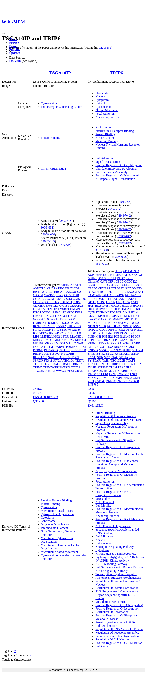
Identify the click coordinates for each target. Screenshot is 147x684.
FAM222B (108, 295)
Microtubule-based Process (57, 510)
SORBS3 (64, 357)
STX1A (58, 360)
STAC (114, 357)
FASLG (136, 295)
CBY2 (59, 295)
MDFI (49, 340)
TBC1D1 (68, 360)
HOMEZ (52, 322)
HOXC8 (93, 309)
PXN (113, 343)
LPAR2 (92, 319)
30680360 (101, 249)
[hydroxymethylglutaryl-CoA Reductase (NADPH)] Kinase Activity (120, 558)
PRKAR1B (51, 350)
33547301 (101, 263)
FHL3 (78, 312)
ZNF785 (93, 384)
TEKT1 (80, 360)
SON (100, 357)
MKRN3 (49, 343)
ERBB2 (121, 291)
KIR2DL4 (131, 312)
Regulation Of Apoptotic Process (115, 416)
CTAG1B (51, 309)
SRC (107, 357)
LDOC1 (79, 333)
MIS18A (38, 343)
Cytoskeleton (49, 103)
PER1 (115, 333)
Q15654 (93, 401)
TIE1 (122, 364)
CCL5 (117, 285)
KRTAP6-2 (56, 333)
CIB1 (65, 305)
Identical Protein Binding (56, 500)
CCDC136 (79, 298)
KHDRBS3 (74, 326)
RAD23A (123, 343)
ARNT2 (101, 274)
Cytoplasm (102, 100)
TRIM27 (76, 364)
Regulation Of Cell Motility (112, 639)
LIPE (36, 336)
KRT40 (66, 329)
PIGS (123, 333)
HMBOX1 (39, 322)
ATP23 (118, 274)
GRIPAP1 (69, 319)
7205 (91, 388)
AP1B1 (50, 288)
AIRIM (65, 285)
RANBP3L (136, 343)
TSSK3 (133, 370)
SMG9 (135, 353)
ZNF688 (133, 381)
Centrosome (48, 521)
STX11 (48, 360)
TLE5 (46, 364)
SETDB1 (137, 350)
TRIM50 (48, 367)
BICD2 (74, 288)
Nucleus (100, 96)
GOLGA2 (55, 315)
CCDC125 (53, 298)
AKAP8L (76, 285)
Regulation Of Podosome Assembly (117, 632)
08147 (37, 393)
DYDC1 (47, 312)
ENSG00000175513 (45, 397)
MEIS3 (58, 340)
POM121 (108, 336)
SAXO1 (104, 350)
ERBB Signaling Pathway (111, 564)
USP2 (133, 374)
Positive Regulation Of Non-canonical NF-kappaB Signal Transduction (118, 177)
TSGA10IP (60, 72)
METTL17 (130, 319)
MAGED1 (76, 336)
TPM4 (113, 367)
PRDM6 (38, 350)
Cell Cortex (102, 646)
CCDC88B (52, 302)
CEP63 (47, 305)
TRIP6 (116, 72)
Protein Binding (50, 137)
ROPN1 (60, 353)
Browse (14, 42)
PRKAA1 (108, 340)
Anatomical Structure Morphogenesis (118, 577)
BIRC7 (49, 291)
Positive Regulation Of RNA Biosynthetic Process (113, 493)
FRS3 (36, 315)
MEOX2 (69, 340)
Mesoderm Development (110, 601)
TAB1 (106, 360)
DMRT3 (136, 288)
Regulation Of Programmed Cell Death (119, 419)
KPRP (101, 315)
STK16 (123, 357)
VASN (92, 377)
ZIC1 (91, 381)
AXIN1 (92, 278)
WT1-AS (108, 377)
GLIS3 (101, 302)
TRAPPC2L (95, 370)
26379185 (48, 241)
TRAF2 (55, 364)
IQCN (91, 312)
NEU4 (102, 326)
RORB (70, 353)
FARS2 (119, 295)
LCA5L (68, 333)
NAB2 (81, 343)
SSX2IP (38, 360)
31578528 (64, 244)
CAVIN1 (49, 295)
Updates (14, 53)
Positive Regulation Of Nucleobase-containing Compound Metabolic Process (117, 464)
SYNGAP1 (94, 360)
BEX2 (121, 278)
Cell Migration (104, 536)
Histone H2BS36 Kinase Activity (115, 553)
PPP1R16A (94, 340)
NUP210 (93, 329)
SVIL (132, 357)
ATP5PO (129, 274)
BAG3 (102, 278)
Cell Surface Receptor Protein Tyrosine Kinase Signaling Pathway (119, 569)
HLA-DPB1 (102, 305)
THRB (114, 364)
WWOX (61, 370)
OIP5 (111, 329)
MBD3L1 (39, 340)
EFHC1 (57, 312)
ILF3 (118, 309)
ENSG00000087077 (100, 397)
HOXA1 (116, 305)
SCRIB (126, 350)
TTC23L (38, 370)
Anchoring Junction (107, 117)
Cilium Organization (53, 168)
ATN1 (110, 274)
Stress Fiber (102, 93)
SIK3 (102, 353)
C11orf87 (93, 281)
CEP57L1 (128, 285)
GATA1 (131, 298)
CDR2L (38, 305)
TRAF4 (65, 364)
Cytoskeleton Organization (57, 514)
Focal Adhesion (104, 113)
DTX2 (92, 291)
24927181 (66, 220)
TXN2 (112, 374)
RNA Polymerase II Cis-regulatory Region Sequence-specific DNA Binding (116, 595)
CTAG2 (115, 288)
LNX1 (135, 315)
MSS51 (60, 343)
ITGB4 (100, 312)
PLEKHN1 (94, 336)
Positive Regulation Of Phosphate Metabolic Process (116, 617)
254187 (37, 388)
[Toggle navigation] (3, 33)
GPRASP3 (56, 319)
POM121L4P (122, 336)
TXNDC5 (123, 374)
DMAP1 (75, 309)
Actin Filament (104, 502)
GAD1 (122, 298)
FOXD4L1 (102, 298)
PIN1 (130, 333)
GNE (119, 302)
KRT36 (56, 329)
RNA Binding (103, 127)
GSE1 (134, 302)
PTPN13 (93, 343)
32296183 (105, 47)
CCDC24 (107, 285)
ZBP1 (136, 377)
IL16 (111, 309)
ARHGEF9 (62, 288)
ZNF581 (122, 381)
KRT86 (76, 329)
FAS (128, 295)
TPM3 (104, 367)
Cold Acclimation (106, 625)
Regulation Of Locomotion (111, 612)
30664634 (47, 227)
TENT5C (103, 364)
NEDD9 (93, 326)
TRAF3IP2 (124, 367)
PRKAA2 (121, 340)
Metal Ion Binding (106, 141)
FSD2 (44, 315)
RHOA (109, 346)
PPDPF (135, 336)
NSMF (137, 326)
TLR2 (137, 364)
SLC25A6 (112, 353)
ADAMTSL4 (131, 271)
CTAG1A (39, 309)
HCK (91, 305)
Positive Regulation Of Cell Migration (118, 165)
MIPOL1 (80, 340)
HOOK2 (63, 322)
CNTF (139, 285)
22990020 (121, 256)
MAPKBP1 (105, 319)
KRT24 (46, 329)
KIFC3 (37, 329)
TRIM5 (37, 367)
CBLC (120, 281)
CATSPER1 (107, 281)
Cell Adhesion (104, 158)
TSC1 (66, 367)
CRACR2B (77, 305)
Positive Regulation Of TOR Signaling (119, 605)
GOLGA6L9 (41, 319)
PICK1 (82, 346)
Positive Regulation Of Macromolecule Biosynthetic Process (119, 455)
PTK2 (131, 340)
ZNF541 (100, 381)
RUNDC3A (40, 357)
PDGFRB (94, 333)
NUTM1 (49, 346)
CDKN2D (66, 302)
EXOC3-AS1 (135, 291)
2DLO (99, 405)
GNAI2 (110, 302)
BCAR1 (111, 278)
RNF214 (93, 350)
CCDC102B (71, 295)
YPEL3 (127, 377)
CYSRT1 (63, 309)
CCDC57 (39, 302)
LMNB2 (45, 336)
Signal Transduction (107, 161)
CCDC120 (39, 298)
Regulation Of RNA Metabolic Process (119, 629)
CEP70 (57, 305)
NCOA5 (38, 346)
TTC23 (75, 367)
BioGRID (15, 61)
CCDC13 (66, 298)
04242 (91, 393)
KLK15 (92, 315)
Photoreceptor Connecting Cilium (61, 106)
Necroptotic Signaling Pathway (114, 546)
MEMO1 (118, 319)
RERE (92, 346)
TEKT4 (92, 364)
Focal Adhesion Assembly (111, 172)
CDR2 (77, 302)
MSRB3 (118, 322)
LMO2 (55, 336)
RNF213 (128, 346)
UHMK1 (49, 370)
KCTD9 (110, 312)
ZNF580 (111, 381)
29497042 (114, 208)
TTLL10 (102, 374)
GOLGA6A (69, 315)
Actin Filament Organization (113, 526)
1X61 (91, 405)
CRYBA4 (104, 288)
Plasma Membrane (106, 110)
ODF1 (103, 329)
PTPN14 (104, 343)
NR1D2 (127, 326)
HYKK (103, 309)
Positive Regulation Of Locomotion (117, 608)
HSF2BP (75, 322)
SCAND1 (116, 350)
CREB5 (92, 288)
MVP (127, 322)
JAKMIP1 (48, 326)
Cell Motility (103, 505)
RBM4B (38, 353)
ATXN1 (140, 274)
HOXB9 (138, 305)
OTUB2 (120, 329)
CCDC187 (94, 285)
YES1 (70, 370)
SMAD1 (124, 353)
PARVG (60, 346)
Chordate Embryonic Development (116, 168)
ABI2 (118, 271)
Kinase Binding (104, 137)
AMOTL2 (39, 288)
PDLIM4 (106, 333)
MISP (108, 322)
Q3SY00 (38, 401)
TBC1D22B (117, 360)
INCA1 (126, 309)
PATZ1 (138, 329)
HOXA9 (127, 305)
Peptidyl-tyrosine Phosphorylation (116, 471)
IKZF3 (37, 326)
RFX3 (100, 346)
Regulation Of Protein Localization (116, 588)
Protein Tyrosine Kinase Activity (115, 622)
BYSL (129, 278)
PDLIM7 (71, 346)
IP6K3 (136, 309)
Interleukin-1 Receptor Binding (114, 130)
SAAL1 (53, 357)
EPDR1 (111, 291)
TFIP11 (37, 364)
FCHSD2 (68, 312)
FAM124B (94, 295)
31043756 (124, 201)
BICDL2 (38, 291)
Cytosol (100, 103)
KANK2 (61, 326)
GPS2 (126, 302)
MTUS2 (71, 343)
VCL (99, 377)
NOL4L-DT (114, 326)
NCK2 (135, 322)
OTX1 (129, 329)
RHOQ (118, 346)
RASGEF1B (78, 350)
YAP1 (118, 377)
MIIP (101, 322)
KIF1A (120, 312)
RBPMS (49, 353)
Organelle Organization (55, 524)
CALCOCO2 (73, 291)
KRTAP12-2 (40, 333)
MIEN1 (92, 322)
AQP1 (91, 274)
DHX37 (126, 288)
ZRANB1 (81, 370)
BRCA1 (59, 291)
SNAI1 (92, 357)
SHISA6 (93, 353)
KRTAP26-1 (114, 315)
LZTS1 (64, 336)
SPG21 (74, 357)
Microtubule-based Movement (59, 551)
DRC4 (37, 312)
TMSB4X (94, 367)
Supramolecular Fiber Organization (117, 636)
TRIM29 (108, 370)
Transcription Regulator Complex (115, 574)
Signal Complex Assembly (111, 423)
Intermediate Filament (54, 527)
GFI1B (92, 302)
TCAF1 (130, 360)
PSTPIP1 (64, 350)
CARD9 (38, 295)
